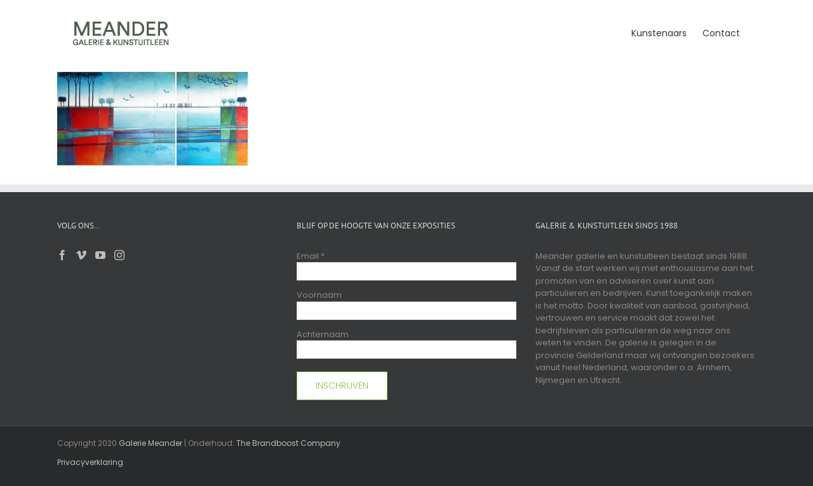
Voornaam (319, 295)
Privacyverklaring (90, 462)
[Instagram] (119, 255)
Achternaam (323, 334)
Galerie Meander (150, 443)
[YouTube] (100, 255)
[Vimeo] (81, 255)
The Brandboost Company (288, 443)
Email (311, 256)
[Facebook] (62, 255)
